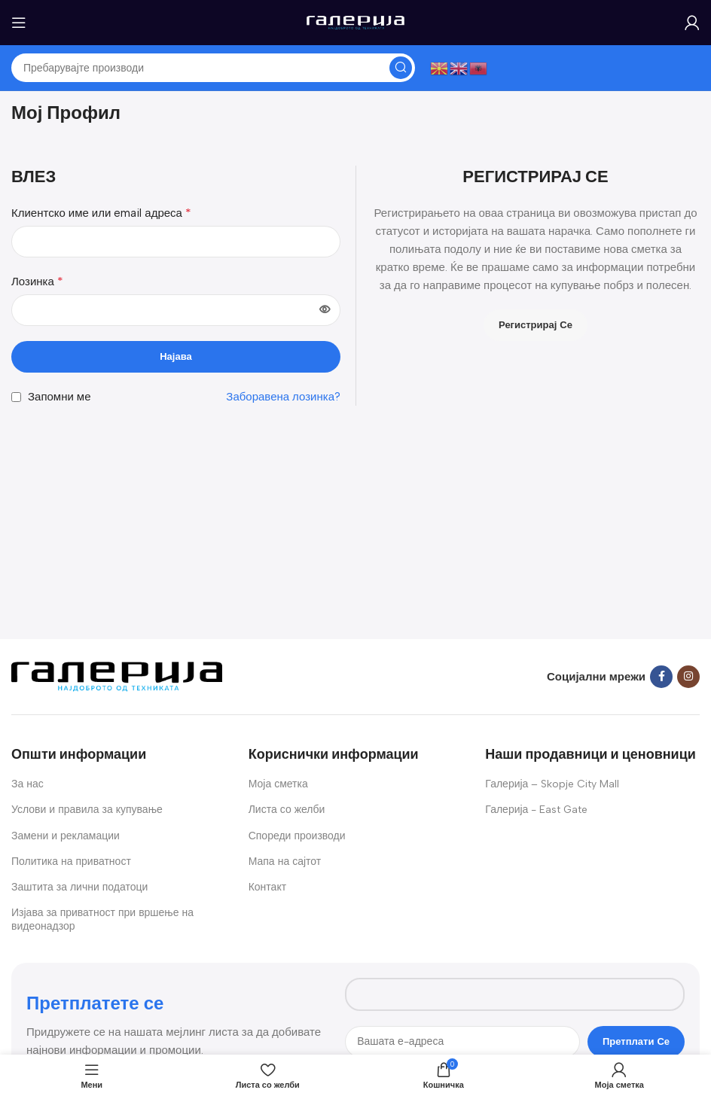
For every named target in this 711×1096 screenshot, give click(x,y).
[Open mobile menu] (19, 23)
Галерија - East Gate (536, 809)
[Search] (213, 67)
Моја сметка (278, 784)
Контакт (267, 887)
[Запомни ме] (16, 397)
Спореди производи (297, 836)
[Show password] (324, 310)
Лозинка (37, 281)
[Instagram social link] (688, 676)
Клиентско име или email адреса (101, 213)
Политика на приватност (71, 861)
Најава (176, 356)
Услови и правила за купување (87, 809)
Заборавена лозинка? (283, 396)
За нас (27, 784)
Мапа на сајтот (285, 861)
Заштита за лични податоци (79, 887)
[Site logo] (355, 22)
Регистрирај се (535, 324)
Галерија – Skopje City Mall (552, 784)
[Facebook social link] (661, 676)
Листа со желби (287, 809)
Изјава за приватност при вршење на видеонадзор (102, 919)
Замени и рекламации (65, 836)
